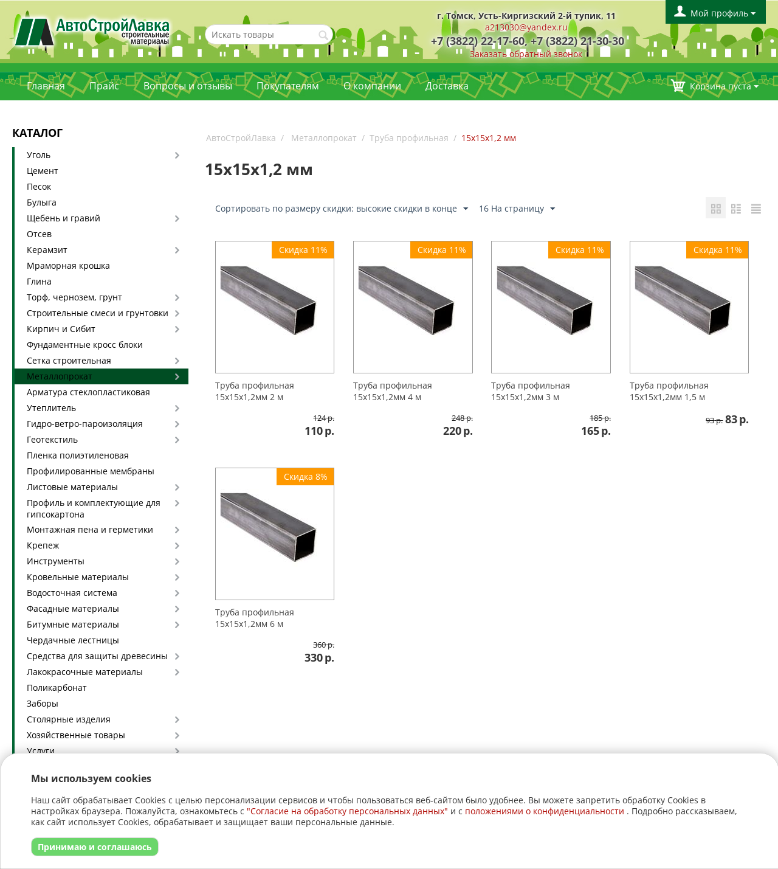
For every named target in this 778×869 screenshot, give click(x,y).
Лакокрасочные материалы (85, 671)
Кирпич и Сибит (61, 328)
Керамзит (47, 249)
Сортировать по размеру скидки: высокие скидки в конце (341, 209)
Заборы (42, 703)
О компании (372, 85)
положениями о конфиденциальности (544, 811)
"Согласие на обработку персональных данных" (347, 811)
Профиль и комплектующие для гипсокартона (93, 508)
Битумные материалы (73, 624)
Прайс (104, 85)
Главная (46, 85)
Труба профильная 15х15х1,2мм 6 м (254, 617)
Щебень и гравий (63, 218)
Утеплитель (51, 408)
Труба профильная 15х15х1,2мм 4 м (392, 391)
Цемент (42, 170)
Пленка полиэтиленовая (78, 455)
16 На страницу (517, 209)
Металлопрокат (59, 376)
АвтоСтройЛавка (241, 138)
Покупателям (287, 85)
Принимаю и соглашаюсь (95, 847)
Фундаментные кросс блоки (85, 344)
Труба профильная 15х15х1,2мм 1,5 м (669, 391)
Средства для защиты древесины (97, 656)
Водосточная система (72, 592)
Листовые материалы (72, 487)
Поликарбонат (57, 687)
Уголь (38, 155)
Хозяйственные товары (76, 735)
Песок (39, 186)
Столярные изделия (69, 719)
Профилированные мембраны (90, 471)
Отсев (39, 234)
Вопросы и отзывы (187, 85)
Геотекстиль (52, 439)
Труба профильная (409, 138)
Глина (39, 281)
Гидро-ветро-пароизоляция (85, 423)
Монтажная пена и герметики (90, 529)
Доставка (447, 85)
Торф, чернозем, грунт (74, 297)
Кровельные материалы (78, 577)
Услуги (41, 750)
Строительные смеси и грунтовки (97, 313)
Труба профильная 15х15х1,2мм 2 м (254, 391)
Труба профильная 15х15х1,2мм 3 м (530, 391)
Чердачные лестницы (73, 640)
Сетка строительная (69, 360)
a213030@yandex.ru (526, 27)
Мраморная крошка (68, 265)
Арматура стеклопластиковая (88, 392)
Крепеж (43, 545)
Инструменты (55, 561)
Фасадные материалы (73, 608)
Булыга (42, 202)
